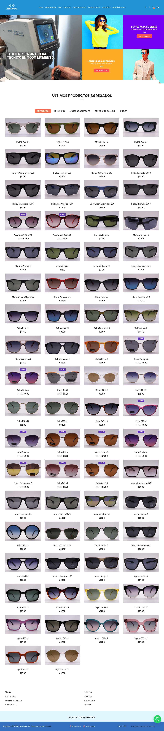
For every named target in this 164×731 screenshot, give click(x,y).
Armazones (59, 111)
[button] (155, 7)
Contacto (88, 704)
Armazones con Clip (105, 111)
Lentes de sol (43, 111)
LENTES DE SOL (106, 7)
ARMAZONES (67, 7)
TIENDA (41, 7)
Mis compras (89, 700)
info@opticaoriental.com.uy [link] (143, 726)
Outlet (123, 111)
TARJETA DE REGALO (50, 7)
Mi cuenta (88, 692)
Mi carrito (88, 696)
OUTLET (60, 7)
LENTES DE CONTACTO (94, 7)
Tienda (8, 692)
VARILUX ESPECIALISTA (118, 7)
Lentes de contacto (80, 111)
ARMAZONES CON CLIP (79, 7)
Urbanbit (48, 726)
